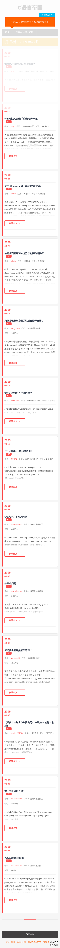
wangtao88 (15, 328)
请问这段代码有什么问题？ (18, 392)
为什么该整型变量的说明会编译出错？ (24, 320)
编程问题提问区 (34, 328)
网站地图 (21, 942)
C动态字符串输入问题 (15, 516)
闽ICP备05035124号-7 (38, 942)
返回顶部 (30, 934)
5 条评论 (51, 400)
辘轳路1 (14, 459)
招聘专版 (34, 733)
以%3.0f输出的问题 (14, 858)
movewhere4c (16, 524)
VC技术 (27, 194)
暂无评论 (50, 733)
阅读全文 (13, 156)
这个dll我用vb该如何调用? (18, 451)
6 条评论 (45, 126)
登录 (8, 942)
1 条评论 (49, 459)
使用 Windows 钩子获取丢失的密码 (22, 186)
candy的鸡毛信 (17, 733)
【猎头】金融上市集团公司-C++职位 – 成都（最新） (29, 724)
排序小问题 (10, 583)
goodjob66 (15, 400)
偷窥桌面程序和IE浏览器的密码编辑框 (24, 253)
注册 (13, 942)
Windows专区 (28, 126)
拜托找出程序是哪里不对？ (18, 650)
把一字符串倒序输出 (14, 791)
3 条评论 (14, 529)
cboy (12, 126)
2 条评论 (41, 194)
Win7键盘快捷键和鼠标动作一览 (21, 118)
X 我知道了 (47, 15)
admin (13, 194)
